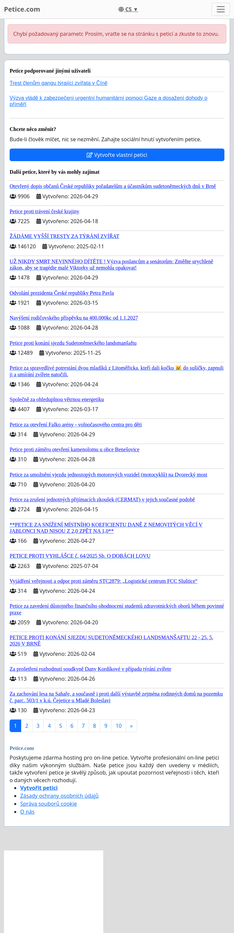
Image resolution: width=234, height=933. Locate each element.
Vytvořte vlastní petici (117, 154)
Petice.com (22, 9)
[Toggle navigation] (220, 9)
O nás (27, 811)
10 (118, 725)
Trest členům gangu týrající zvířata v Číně (59, 83)
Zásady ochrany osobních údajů (59, 795)
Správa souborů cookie (48, 803)
